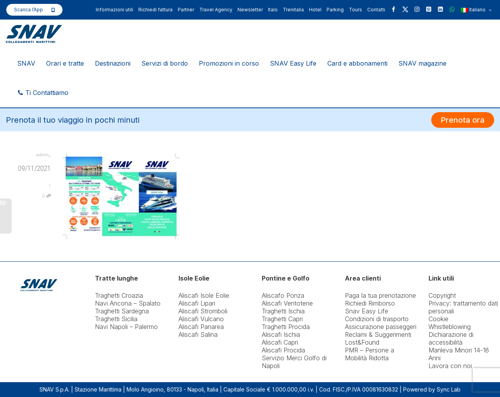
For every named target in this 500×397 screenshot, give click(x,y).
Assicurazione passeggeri (380, 327)
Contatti (376, 10)
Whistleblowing (450, 327)
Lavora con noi (450, 366)
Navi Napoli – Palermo (126, 327)
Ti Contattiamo (42, 93)
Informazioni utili (114, 10)
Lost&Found (362, 342)
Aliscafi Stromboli (203, 311)
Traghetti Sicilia (116, 319)
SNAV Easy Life (293, 63)
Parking (335, 10)
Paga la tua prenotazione (380, 295)
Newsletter (250, 10)
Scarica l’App (28, 10)
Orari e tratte (65, 63)
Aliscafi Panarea (201, 327)
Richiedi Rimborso (370, 303)
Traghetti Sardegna (122, 311)
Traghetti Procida (286, 327)
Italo (273, 10)
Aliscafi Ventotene (287, 303)
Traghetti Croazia (119, 295)
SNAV (26, 63)
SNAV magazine (422, 63)
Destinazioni (112, 63)
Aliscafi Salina (198, 334)
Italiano (476, 10)
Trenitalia (293, 10)
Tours (355, 10)
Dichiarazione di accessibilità (451, 338)
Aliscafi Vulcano (201, 319)
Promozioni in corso (229, 63)
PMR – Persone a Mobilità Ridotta (369, 354)
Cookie (438, 319)
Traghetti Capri (282, 319)
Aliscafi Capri (280, 342)
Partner (186, 10)
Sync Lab (449, 389)
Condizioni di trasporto (377, 319)
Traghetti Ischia (283, 311)
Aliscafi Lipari (197, 303)
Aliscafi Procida (283, 350)
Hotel (315, 10)
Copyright (442, 295)
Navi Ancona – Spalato (128, 303)
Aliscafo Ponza (283, 295)
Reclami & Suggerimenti (378, 334)
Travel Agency (215, 10)
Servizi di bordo (164, 63)
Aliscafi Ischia (281, 334)
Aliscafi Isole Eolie (204, 295)
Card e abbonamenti (357, 63)
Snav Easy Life (366, 311)
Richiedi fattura (155, 10)
